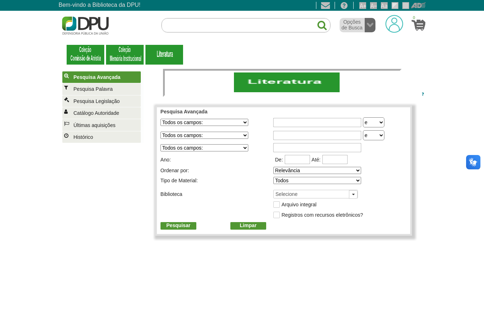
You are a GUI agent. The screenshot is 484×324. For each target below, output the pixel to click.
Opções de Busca (352, 24)
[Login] (394, 23)
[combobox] (315, 194)
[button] (318, 22)
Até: (316, 160)
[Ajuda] (344, 5)
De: (279, 160)
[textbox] (246, 25)
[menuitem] (103, 77)
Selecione (286, 194)
